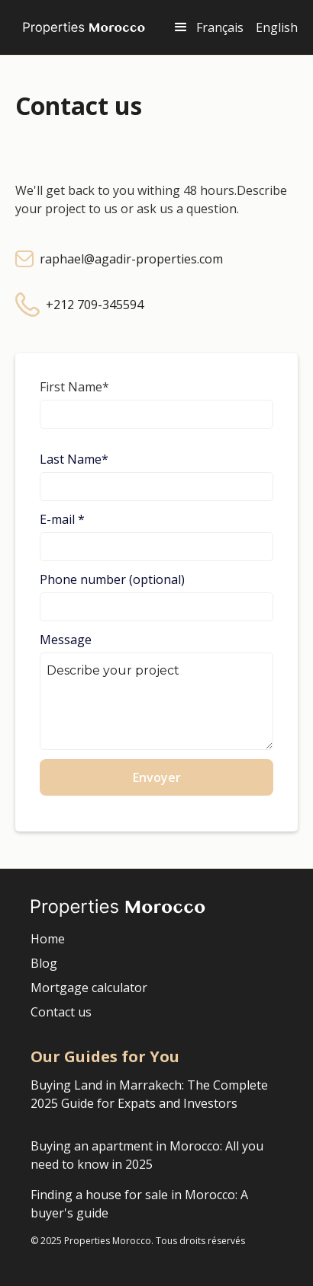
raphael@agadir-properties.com (131, 258)
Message (66, 639)
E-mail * (62, 519)
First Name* (74, 386)
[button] (181, 27)
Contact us (61, 1012)
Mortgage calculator (89, 987)
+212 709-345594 (95, 304)
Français (220, 27)
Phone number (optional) (112, 579)
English (277, 27)
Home (48, 938)
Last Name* (74, 459)
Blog (44, 963)
